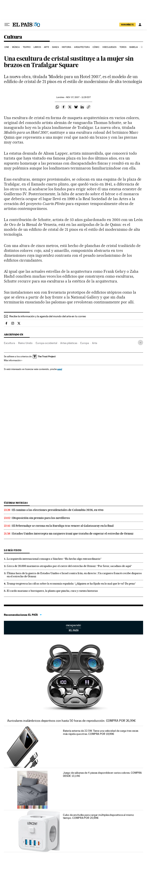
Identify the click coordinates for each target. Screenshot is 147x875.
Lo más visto (12, 550)
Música (16, 47)
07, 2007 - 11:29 (78, 97)
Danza (55, 47)
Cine (6, 47)
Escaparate (73, 627)
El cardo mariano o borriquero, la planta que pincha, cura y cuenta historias (52, 590)
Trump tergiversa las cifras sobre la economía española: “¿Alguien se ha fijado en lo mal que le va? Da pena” (71, 583)
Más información (13, 360)
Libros (37, 47)
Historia (66, 47)
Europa (84, 343)
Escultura (9, 343)
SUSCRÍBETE (127, 24)
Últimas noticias (16, 502)
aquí (59, 369)
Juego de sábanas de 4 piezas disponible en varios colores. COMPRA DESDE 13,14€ (102, 774)
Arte (46, 47)
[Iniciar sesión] (140, 24)
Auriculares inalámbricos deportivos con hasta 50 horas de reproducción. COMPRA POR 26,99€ (71, 721)
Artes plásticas (68, 343)
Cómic (96, 47)
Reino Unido (25, 343)
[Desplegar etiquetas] (140, 342)
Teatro (27, 47)
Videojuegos (109, 47)
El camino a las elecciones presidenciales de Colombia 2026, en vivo (58, 510)
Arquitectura (81, 47)
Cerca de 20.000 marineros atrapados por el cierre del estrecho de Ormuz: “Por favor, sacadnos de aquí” (69, 566)
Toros (123, 47)
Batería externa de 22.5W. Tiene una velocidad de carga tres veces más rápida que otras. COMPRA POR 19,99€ (100, 732)
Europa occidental (46, 343)
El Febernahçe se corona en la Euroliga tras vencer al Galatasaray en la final (63, 525)
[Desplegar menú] (7, 24)
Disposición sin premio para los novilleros (41, 518)
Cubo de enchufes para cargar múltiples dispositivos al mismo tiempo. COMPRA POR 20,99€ (98, 816)
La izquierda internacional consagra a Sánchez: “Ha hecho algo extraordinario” (54, 558)
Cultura (13, 37)
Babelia (133, 47)
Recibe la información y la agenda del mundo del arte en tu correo (47, 316)
